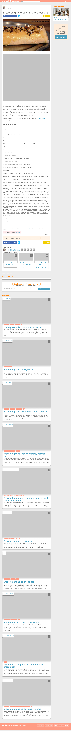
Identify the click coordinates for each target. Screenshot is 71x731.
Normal (43, 238)
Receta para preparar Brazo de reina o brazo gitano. (24, 665)
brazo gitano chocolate (14, 706)
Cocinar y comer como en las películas (60, 18)
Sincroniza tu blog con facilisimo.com (60, 37)
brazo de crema (12, 495)
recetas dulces (6, 324)
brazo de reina (19, 495)
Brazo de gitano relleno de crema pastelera (26, 411)
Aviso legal (56, 725)
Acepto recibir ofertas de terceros (34, 288)
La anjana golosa (9, 382)
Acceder (64, 1)
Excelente (27, 238)
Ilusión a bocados (9, 511)
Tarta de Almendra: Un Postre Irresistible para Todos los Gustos (41, 265)
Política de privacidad (49, 725)
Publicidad (66, 725)
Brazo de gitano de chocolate (19, 581)
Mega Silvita (8, 298)
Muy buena (33, 238)
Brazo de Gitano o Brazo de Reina (21, 622)
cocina (12, 619)
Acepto (24, 288)
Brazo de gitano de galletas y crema (22, 708)
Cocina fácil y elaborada (11, 7)
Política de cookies (40, 725)
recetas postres (6, 538)
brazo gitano (6, 495)
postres (11, 273)
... (21, 324)
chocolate (7, 273)
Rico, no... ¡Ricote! (9, 340)
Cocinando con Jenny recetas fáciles (12, 468)
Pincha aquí (18, 232)
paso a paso (13, 538)
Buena (39, 238)
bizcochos (12, 324)
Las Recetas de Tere (9, 424)
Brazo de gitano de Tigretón (18, 369)
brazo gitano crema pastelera (24, 706)
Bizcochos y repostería (7, 366)
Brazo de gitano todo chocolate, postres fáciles (24, 454)
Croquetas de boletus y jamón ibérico (9, 264)
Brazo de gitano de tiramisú (18, 541)
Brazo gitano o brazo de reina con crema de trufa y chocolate (26, 499)
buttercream (17, 324)
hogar (16, 619)
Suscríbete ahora (44, 288)
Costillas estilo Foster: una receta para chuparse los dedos (25, 265)
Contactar (61, 725)
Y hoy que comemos (9, 679)
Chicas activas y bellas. (10, 635)
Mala (47, 238)
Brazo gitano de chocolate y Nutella (22, 327)
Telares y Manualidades (10, 593)
